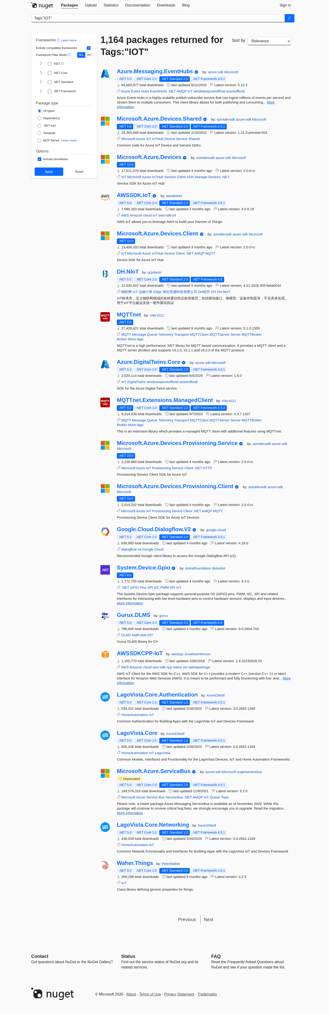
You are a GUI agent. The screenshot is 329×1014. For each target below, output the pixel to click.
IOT (150, 635)
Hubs (145, 91)
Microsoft (231, 72)
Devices (214, 177)
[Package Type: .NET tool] (46, 125)
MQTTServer (220, 334)
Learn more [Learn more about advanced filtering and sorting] (68, 40)
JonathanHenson (197, 654)
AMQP (181, 91)
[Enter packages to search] (158, 18)
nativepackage (199, 667)
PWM (164, 587)
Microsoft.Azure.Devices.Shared (159, 118)
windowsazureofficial (209, 91)
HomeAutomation (134, 715)
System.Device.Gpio (143, 567)
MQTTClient (199, 334)
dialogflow (129, 549)
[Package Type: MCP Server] (48, 140)
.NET (172, 91)
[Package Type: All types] (46, 111)
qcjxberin (154, 272)
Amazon (136, 215)
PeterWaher (171, 864)
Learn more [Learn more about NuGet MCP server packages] (69, 140)
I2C (156, 587)
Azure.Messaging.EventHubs (155, 71)
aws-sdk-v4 (167, 215)
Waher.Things (135, 863)
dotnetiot (218, 568)
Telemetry (165, 334)
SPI (150, 587)
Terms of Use (150, 994)
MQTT (210, 253)
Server (235, 334)
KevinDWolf (216, 695)
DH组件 (204, 292)
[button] (59, 40)
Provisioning (161, 468)
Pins (143, 587)
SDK (190, 177)
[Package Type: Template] (46, 133)
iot (139, 549)
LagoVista (162, 753)
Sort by (238, 40)
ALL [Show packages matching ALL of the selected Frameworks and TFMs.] (81, 55)
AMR (135, 635)
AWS (125, 215)
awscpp (178, 654)
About (131, 994)
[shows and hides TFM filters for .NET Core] (41, 73)
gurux (163, 616)
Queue (152, 334)
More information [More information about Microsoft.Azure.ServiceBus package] (130, 813)
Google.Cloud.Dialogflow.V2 (154, 529)
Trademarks (207, 994)
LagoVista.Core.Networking (153, 824)
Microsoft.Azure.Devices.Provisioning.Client (175, 486)
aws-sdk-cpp (162, 667)
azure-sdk (216, 72)
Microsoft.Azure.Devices (149, 157)
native (177, 667)
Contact (39, 956)
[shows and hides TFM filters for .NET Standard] (41, 82)
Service (181, 139)
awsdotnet (174, 196)
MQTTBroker (252, 334)
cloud (147, 215)
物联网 (126, 292)
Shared (193, 139)
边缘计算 (145, 292)
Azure (125, 91)
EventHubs (158, 91)
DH (213, 292)
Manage (201, 177)
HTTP (207, 468)
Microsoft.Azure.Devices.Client (157, 233)
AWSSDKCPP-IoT (140, 653)
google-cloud (216, 530)
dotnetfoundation (198, 568)
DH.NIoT (128, 271)
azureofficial (235, 91)
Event (135, 91)
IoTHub (157, 139)
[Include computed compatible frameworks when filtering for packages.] (88, 48)
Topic (225, 797)
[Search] (289, 18)
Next (208, 919)
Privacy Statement (179, 994)
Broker (122, 339)
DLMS (126, 635)
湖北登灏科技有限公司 (180, 292)
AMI (143, 635)
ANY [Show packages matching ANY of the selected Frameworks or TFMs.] (89, 55)
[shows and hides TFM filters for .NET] (41, 63)
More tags (136, 339)
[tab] (69, 5)
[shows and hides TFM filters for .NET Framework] (41, 91)
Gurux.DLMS (133, 615)
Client (181, 177)
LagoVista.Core (137, 733)
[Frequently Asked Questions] (216, 956)
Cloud (158, 549)
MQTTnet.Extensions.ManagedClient (165, 400)
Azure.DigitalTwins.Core (148, 362)
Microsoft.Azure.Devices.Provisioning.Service (177, 443)
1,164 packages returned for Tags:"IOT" (161, 46)
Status (128, 956)
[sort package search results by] (269, 41)
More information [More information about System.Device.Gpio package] (130, 603)
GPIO (134, 587)
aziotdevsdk (226, 119)
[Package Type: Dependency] (49, 118)
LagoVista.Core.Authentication (157, 694)
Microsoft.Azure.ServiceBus (153, 771)
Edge (157, 292)
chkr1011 (157, 315)
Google (147, 549)
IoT (190, 91)
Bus (162, 797)
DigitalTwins (136, 382)
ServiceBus (174, 797)
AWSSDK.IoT (134, 195)
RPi (172, 587)
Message (139, 334)
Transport (181, 334)
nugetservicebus (249, 772)
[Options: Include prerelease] (53, 159)
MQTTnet (129, 314)
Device (169, 139)
